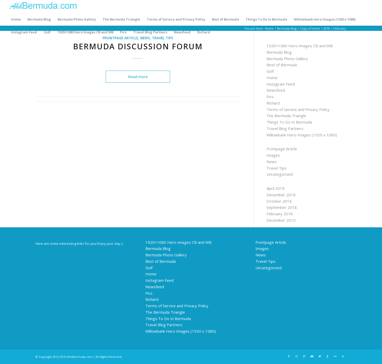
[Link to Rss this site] (343, 356)
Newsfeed (182, 32)
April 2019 (275, 188)
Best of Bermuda (225, 19)
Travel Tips (276, 168)
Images (273, 155)
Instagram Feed (24, 32)
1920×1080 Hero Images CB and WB (85, 32)
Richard (203, 32)
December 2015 (281, 220)
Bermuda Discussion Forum (138, 46)
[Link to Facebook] (289, 356)
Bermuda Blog (39, 19)
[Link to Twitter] (320, 356)
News (271, 161)
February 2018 (279, 213)
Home (16, 19)
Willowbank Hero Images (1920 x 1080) (325, 19)
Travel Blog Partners (150, 32)
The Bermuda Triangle (121, 19)
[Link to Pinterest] (304, 356)
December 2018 (281, 194)
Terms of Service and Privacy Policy (176, 19)
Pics (123, 32)
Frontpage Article (281, 148)
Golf (47, 32)
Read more (138, 76)
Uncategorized (279, 174)
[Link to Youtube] (312, 356)
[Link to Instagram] (296, 356)
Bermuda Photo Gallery (77, 19)
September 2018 (281, 207)
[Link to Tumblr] (327, 356)
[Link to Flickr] (335, 356)
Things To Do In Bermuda (266, 19)
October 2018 (279, 201)
